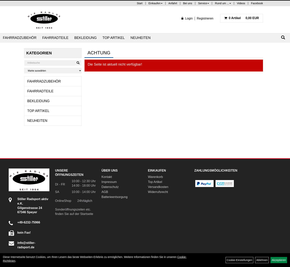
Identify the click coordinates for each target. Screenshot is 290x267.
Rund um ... (223, 3)
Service (203, 3)
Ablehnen (262, 260)
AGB (104, 192)
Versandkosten (158, 187)
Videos (241, 3)
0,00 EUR (241, 18)
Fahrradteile (55, 38)
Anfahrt (172, 3)
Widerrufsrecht (158, 192)
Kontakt (106, 177)
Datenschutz (110, 187)
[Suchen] (283, 37)
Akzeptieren (279, 260)
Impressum (109, 182)
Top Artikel (113, 38)
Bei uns (187, 3)
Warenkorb (155, 177)
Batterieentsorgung (114, 197)
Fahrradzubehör (19, 38)
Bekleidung (85, 38)
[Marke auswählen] (53, 70)
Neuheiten (140, 38)
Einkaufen (155, 3)
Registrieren (205, 18)
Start (140, 3)
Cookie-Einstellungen (239, 260)
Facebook (257, 3)
